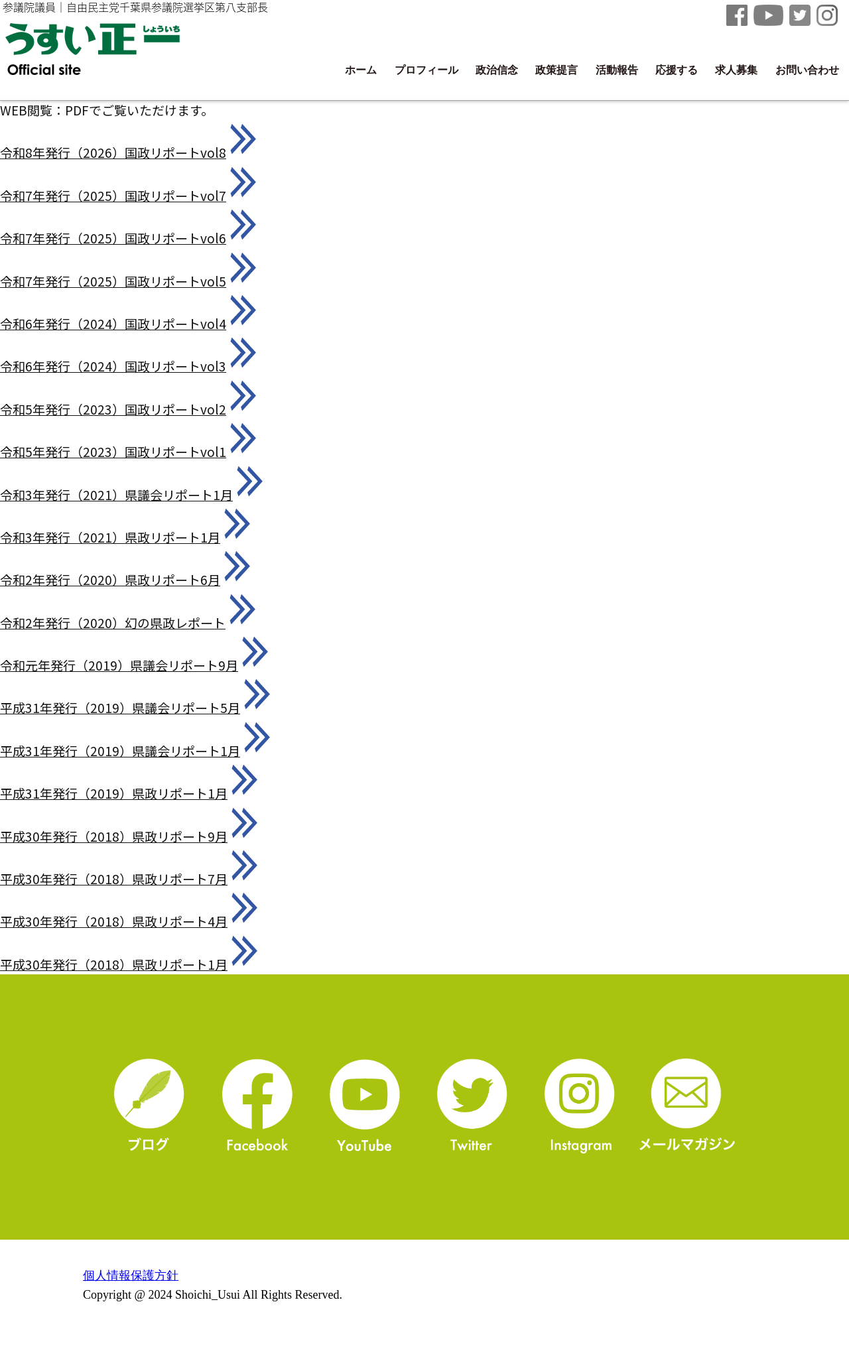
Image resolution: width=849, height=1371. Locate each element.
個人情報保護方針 (130, 1275)
